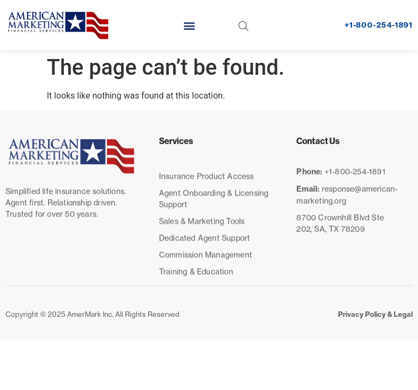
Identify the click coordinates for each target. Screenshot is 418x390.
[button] (189, 25)
